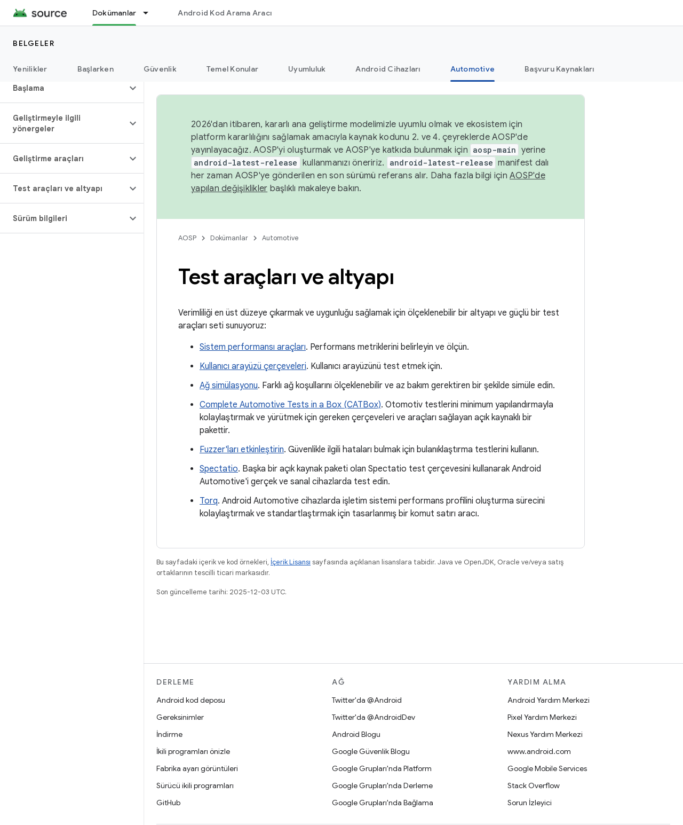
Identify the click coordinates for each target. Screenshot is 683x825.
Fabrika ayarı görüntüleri (197, 768)
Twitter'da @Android (367, 700)
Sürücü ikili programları (195, 785)
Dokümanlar (229, 237)
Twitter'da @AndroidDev (373, 717)
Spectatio (219, 468)
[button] (63, 88)
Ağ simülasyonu (229, 385)
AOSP (187, 237)
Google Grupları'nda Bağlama (382, 802)
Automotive (280, 237)
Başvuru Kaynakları (559, 69)
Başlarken (95, 69)
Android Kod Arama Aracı (225, 13)
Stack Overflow (533, 785)
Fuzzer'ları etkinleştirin (242, 449)
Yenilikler (30, 69)
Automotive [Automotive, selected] (472, 69)
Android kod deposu (190, 700)
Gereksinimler (180, 717)
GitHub (168, 802)
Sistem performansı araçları (253, 347)
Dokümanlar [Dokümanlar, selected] (114, 13)
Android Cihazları (387, 69)
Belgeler (33, 43)
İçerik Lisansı (291, 562)
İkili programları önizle (193, 751)
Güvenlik (160, 69)
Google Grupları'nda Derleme (382, 785)
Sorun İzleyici (529, 802)
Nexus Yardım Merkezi (545, 734)
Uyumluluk (306, 69)
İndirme (169, 734)
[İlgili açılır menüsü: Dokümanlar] (150, 13)
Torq (209, 501)
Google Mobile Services (547, 768)
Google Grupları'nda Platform (382, 768)
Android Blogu (356, 734)
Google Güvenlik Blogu (371, 751)
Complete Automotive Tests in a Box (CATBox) (290, 404)
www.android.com (539, 751)
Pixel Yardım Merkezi (542, 717)
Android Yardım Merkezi (548, 700)
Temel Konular (232, 69)
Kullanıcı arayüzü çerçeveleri (253, 366)
